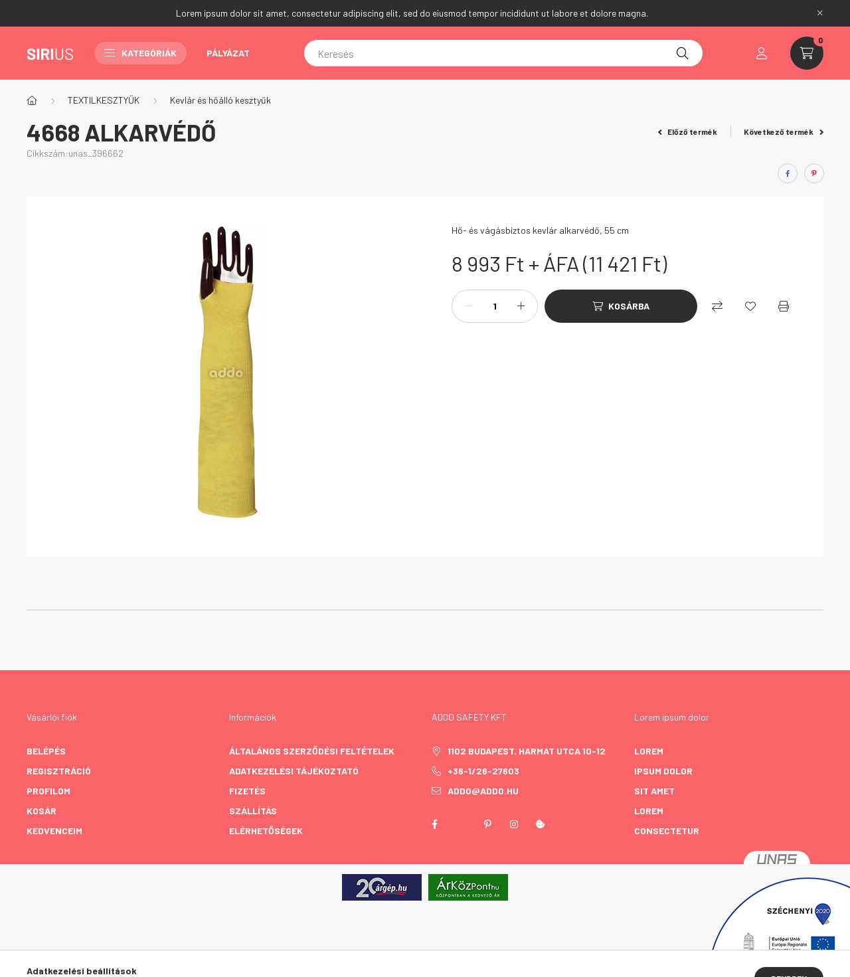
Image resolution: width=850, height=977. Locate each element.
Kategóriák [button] (140, 52)
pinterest (487, 824)
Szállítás (253, 810)
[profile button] (761, 53)
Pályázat (228, 52)
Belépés (46, 750)
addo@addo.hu (483, 790)
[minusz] (469, 306)
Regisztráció (59, 770)
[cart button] (806, 53)
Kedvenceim (54, 830)
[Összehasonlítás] (717, 306)
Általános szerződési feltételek (311, 750)
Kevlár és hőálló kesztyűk (220, 100)
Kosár (41, 810)
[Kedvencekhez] (750, 306)
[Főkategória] (32, 100)
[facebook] (788, 173)
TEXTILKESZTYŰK (103, 100)
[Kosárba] (621, 306)
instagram (514, 824)
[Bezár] (820, 13)
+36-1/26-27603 (483, 770)
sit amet (654, 790)
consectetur (666, 830)
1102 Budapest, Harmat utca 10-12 (527, 750)
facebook (434, 824)
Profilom (48, 790)
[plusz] (521, 306)
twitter (461, 824)
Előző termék (688, 131)
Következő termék (783, 131)
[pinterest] (814, 173)
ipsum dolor (663, 770)
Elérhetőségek (266, 830)
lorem (648, 750)
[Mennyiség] (494, 306)
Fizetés (247, 790)
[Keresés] (503, 53)
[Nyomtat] (783, 306)
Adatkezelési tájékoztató (294, 770)
